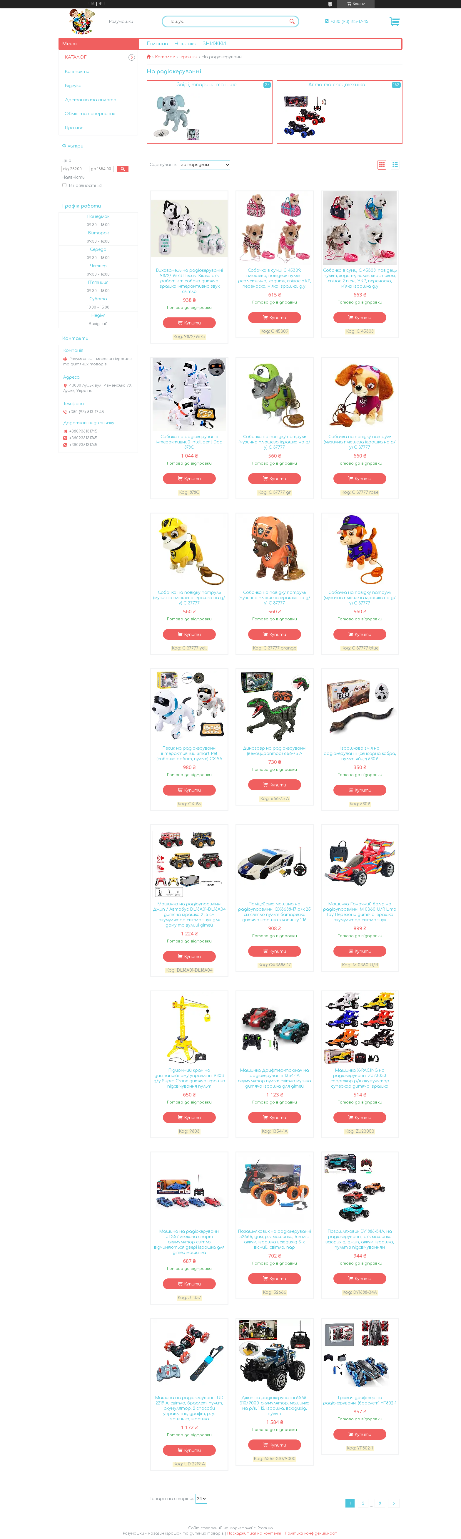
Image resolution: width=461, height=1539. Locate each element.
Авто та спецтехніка (336, 84)
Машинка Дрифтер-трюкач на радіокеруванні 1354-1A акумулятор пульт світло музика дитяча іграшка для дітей (274, 1078)
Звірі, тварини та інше (207, 84)
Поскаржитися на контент (254, 1533)
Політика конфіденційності (311, 1533)
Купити (192, 323)
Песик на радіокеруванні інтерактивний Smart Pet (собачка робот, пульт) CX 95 (189, 753)
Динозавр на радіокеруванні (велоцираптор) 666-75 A (274, 751)
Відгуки (73, 85)
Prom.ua (265, 1528)
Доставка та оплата (90, 99)
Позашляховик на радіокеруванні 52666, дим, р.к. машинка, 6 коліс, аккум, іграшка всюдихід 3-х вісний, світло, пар (274, 1239)
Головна (157, 44)
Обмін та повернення (90, 113)
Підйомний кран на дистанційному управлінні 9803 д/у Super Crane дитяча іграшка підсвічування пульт (189, 1078)
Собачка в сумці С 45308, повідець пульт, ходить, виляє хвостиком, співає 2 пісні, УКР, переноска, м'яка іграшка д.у (360, 278)
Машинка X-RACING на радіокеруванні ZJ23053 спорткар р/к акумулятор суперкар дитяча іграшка (359, 1078)
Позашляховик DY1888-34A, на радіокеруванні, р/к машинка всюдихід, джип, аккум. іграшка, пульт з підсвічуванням (359, 1239)
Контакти (77, 71)
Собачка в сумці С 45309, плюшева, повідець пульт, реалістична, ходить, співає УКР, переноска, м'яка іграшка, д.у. (274, 278)
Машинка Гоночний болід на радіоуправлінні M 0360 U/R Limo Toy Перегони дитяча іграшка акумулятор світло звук (359, 912)
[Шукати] (292, 21)
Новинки (185, 44)
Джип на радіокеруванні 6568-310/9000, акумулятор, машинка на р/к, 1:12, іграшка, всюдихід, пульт (275, 1406)
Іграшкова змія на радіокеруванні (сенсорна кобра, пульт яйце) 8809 (360, 753)
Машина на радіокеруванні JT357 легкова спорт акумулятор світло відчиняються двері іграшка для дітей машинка (189, 1242)
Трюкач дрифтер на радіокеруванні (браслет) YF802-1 (359, 1400)
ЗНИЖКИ (214, 44)
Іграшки (188, 57)
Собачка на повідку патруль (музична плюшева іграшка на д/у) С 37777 (274, 442)
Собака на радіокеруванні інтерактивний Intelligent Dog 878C (189, 442)
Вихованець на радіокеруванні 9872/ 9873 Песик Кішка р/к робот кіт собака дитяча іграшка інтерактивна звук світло (189, 281)
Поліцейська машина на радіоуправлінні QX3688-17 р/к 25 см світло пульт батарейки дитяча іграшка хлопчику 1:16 (274, 912)
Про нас (74, 127)
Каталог (165, 57)
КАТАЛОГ (75, 57)
